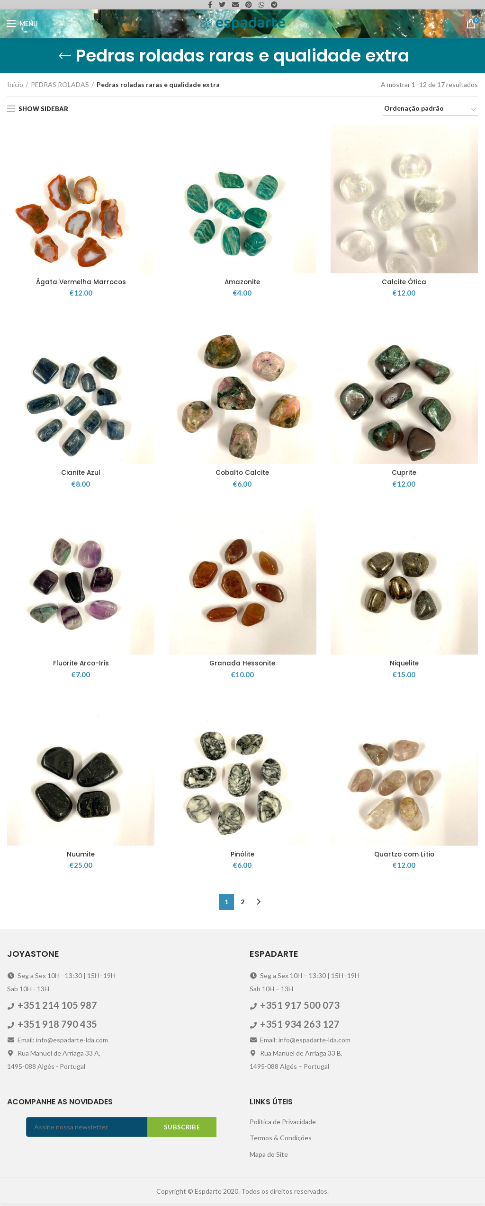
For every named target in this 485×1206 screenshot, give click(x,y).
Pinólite (242, 855)
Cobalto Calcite (242, 473)
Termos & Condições (281, 1139)
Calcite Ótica (404, 282)
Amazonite (242, 282)
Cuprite (404, 473)
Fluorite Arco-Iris (81, 664)
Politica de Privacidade (283, 1123)
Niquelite (404, 664)
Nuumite (81, 855)
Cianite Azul (81, 473)
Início (15, 84)
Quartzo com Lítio (404, 855)
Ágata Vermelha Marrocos (81, 282)
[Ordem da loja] (430, 110)
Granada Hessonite (242, 664)
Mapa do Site (269, 1155)
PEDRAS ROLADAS (60, 84)
